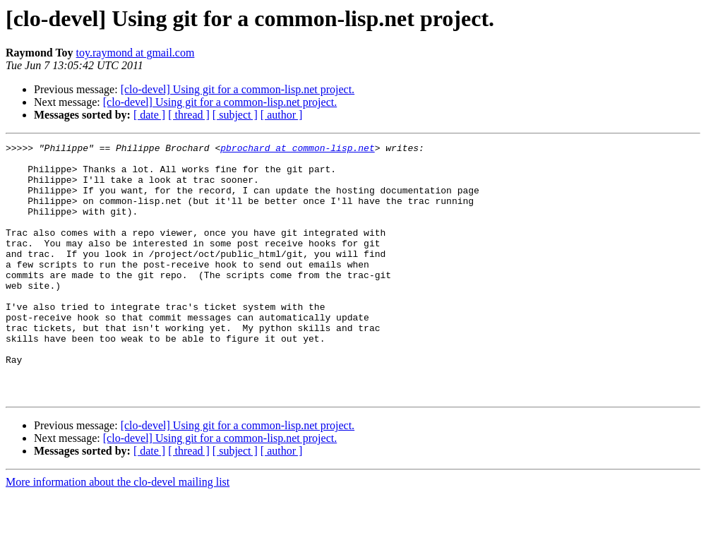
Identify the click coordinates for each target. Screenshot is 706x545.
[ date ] (149, 115)
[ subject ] (235, 115)
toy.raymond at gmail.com (135, 53)
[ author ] (282, 115)
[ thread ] (189, 115)
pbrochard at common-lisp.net (297, 149)
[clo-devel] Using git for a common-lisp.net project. (237, 89)
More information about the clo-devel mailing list (117, 533)
